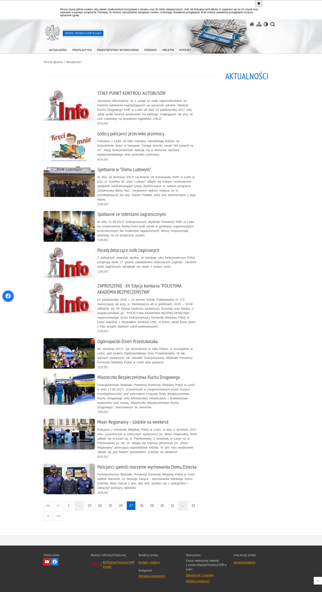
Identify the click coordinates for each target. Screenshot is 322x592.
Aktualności (73, 62)
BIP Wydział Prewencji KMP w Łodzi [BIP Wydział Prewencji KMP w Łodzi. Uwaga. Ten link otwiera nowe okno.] (118, 564)
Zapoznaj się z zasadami (199, 575)
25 (110, 505)
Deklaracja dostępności (152, 576)
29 (152, 505)
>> (57, 515)
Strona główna (53, 62)
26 (121, 505)
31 (172, 505)
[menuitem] (58, 49)
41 (193, 505)
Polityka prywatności (197, 581)
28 (141, 505)
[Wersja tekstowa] (266, 24)
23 (89, 505)
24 (100, 505)
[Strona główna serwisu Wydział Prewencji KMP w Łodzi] (252, 24)
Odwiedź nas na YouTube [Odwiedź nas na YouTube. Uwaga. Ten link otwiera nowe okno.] (47, 561)
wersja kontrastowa (244, 562)
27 (131, 505)
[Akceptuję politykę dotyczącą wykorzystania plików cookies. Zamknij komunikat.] (259, 3)
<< (47, 504)
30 (162, 505)
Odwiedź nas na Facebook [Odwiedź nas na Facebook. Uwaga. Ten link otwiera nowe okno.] (54, 561)
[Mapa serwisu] (259, 24)
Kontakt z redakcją (149, 562)
